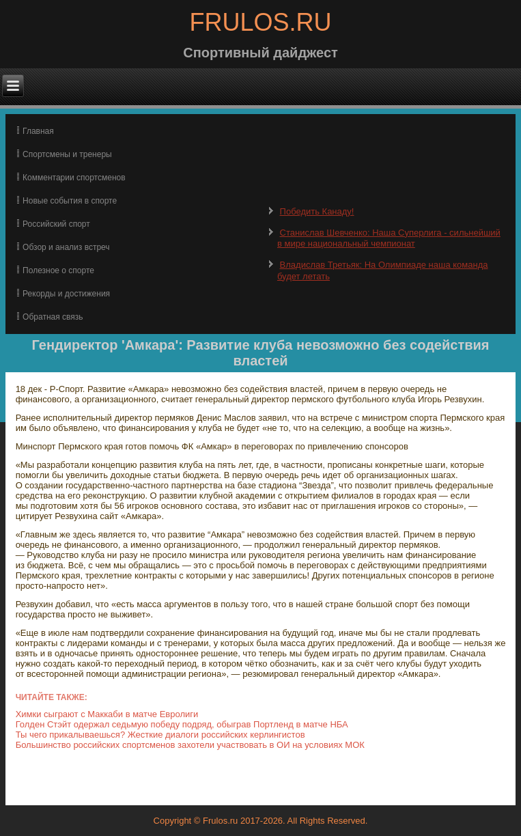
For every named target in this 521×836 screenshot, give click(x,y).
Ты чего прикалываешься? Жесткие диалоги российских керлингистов (160, 734)
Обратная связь (53, 317)
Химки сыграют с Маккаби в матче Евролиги (107, 714)
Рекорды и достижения (66, 293)
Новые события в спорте (70, 201)
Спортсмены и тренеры (67, 154)
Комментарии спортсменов (74, 177)
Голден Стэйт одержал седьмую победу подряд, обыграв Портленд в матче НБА (182, 724)
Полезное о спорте (58, 270)
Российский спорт (56, 224)
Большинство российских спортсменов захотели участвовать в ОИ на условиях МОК (190, 745)
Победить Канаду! (317, 211)
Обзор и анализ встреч (66, 247)
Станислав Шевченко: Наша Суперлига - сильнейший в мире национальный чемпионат (389, 238)
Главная (38, 131)
